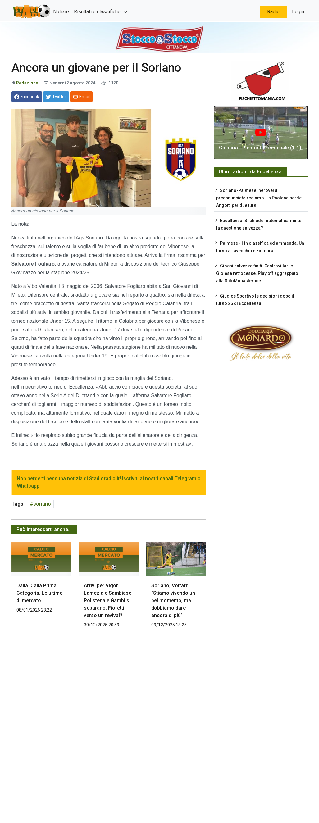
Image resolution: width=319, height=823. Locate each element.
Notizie (61, 12)
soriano (42, 504)
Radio (273, 12)
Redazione (27, 82)
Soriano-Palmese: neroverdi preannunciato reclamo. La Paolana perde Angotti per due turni (259, 198)
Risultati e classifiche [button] (98, 12)
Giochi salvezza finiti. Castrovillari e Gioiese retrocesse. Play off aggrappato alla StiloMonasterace (257, 273)
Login (298, 12)
